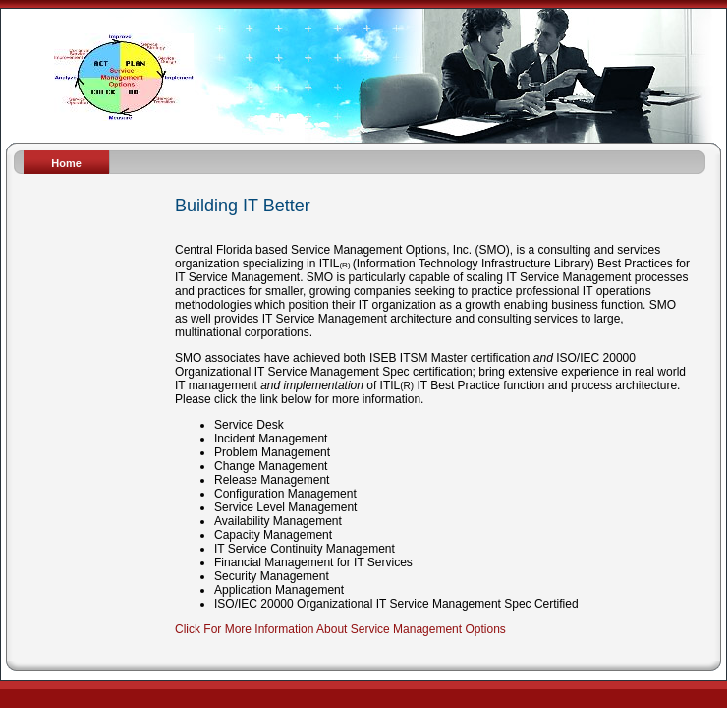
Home (66, 163)
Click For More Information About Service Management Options (340, 629)
